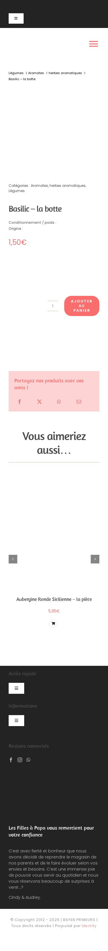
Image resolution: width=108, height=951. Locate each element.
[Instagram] (20, 760)
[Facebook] (19, 401)
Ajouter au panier (82, 305)
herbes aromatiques (68, 185)
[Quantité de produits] (53, 306)
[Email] (79, 401)
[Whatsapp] (28, 760)
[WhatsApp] (59, 401)
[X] (39, 401)
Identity (89, 925)
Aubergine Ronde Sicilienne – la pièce (54, 599)
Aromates (39, 185)
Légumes (17, 190)
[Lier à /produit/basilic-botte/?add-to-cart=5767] (53, 623)
